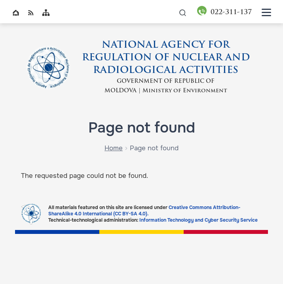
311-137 (231, 12)
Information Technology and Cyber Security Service (198, 220)
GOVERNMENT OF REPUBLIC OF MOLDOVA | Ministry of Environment (165, 86)
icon (183, 12)
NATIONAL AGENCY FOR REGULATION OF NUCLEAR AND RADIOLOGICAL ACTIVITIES (166, 58)
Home (16, 13)
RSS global (31, 13)
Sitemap (46, 13)
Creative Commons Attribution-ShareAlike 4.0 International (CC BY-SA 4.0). (144, 210)
